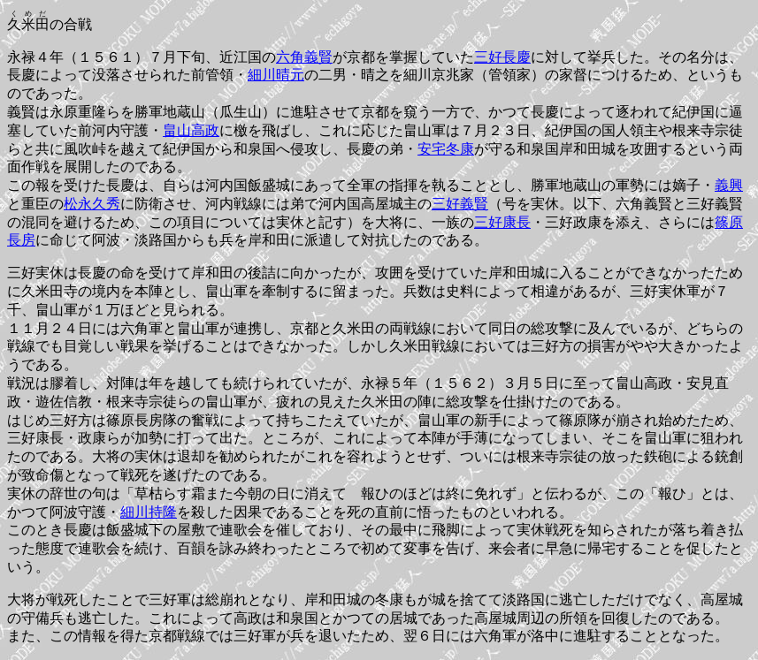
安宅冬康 (445, 148)
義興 (729, 185)
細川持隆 (148, 512)
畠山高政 (191, 130)
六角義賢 (304, 56)
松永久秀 (92, 203)
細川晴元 (276, 74)
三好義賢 (460, 203)
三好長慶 (502, 56)
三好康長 (502, 222)
